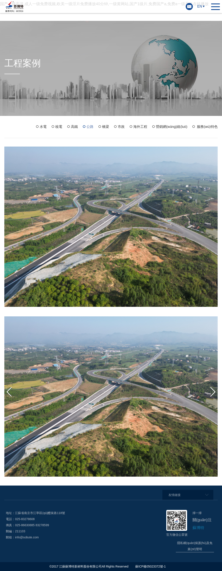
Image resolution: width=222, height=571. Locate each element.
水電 (43, 127)
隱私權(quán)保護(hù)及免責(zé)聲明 (194, 546)
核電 (58, 127)
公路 (90, 127)
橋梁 (105, 127)
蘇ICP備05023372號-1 (150, 566)
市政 (121, 127)
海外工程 (140, 127)
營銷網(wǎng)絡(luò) (171, 127)
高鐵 (74, 127)
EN (199, 6)
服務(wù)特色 (207, 127)
